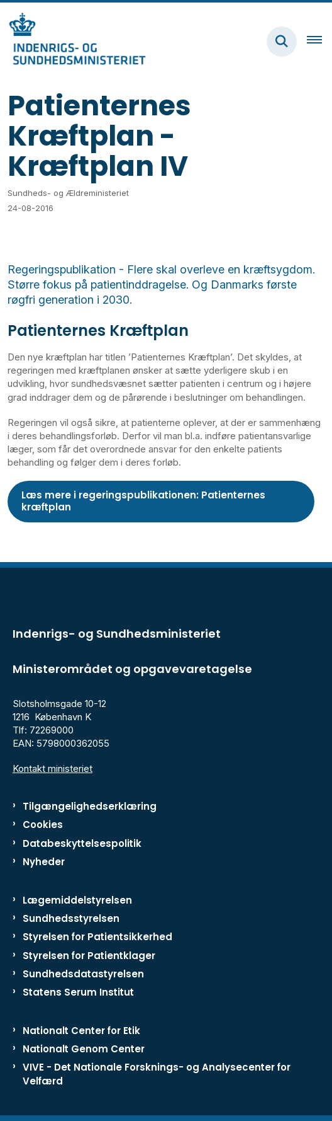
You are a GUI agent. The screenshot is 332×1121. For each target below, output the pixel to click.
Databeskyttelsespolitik (82, 843)
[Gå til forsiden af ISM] (73, 41)
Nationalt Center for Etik (81, 1030)
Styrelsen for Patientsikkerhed (97, 936)
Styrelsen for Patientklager (89, 955)
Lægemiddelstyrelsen (77, 900)
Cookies (43, 824)
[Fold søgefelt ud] (282, 41)
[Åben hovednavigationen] (319, 41)
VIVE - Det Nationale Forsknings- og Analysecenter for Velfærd (156, 1074)
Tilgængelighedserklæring (90, 806)
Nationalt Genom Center (84, 1048)
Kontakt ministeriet (52, 768)
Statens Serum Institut (78, 992)
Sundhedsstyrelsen (71, 918)
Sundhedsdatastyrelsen (83, 973)
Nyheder (44, 861)
